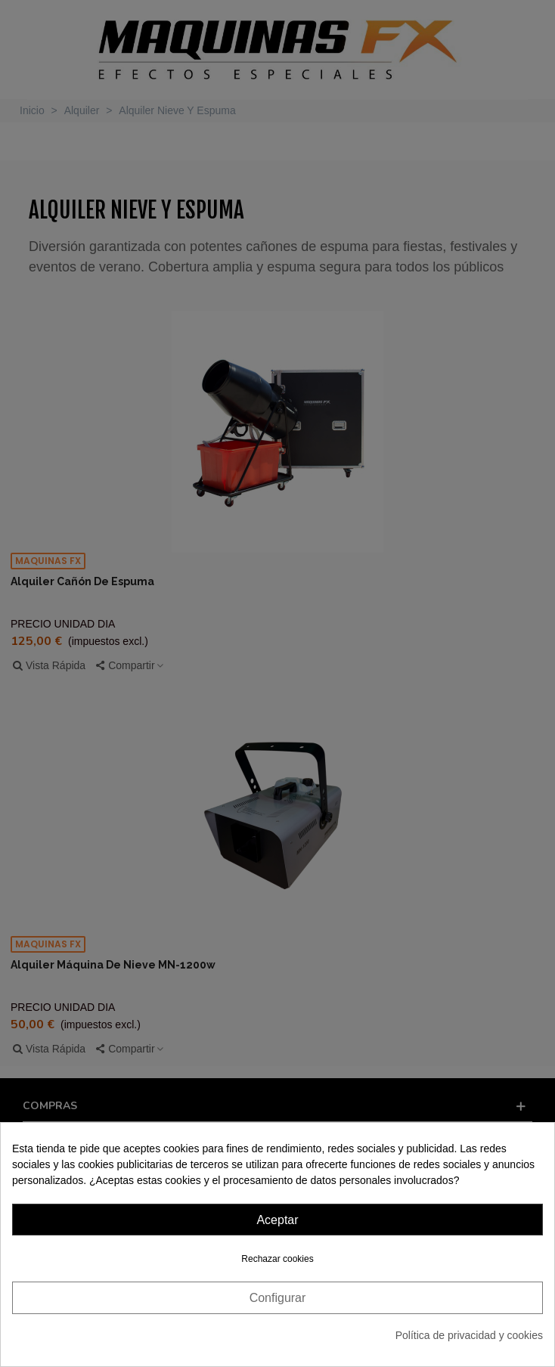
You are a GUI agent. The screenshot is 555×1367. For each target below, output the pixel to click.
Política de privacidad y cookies (469, 1335)
